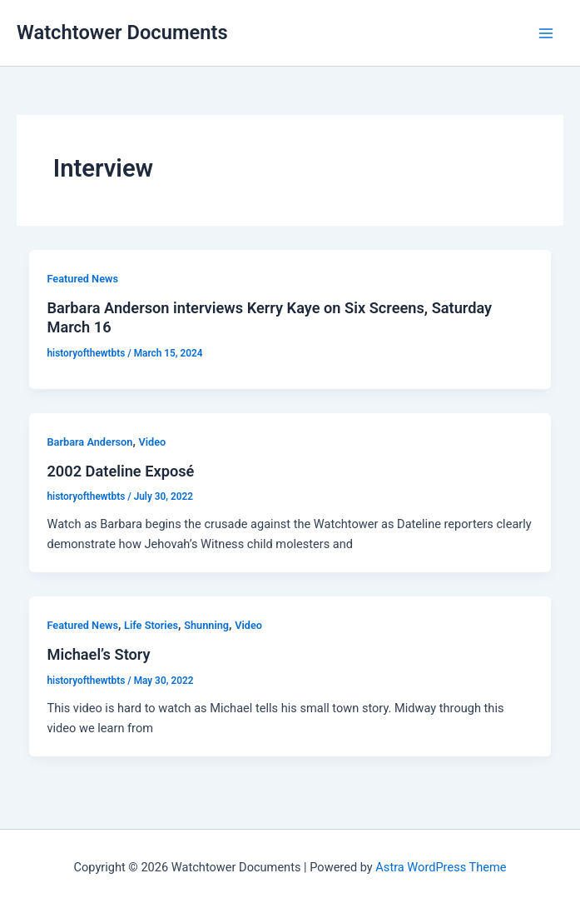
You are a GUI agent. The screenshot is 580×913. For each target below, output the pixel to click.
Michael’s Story (98, 654)
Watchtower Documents (122, 32)
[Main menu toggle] (545, 33)
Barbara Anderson (89, 442)
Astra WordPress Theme (440, 867)
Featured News (82, 278)
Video (152, 442)
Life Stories (151, 625)
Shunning (206, 625)
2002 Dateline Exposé (120, 471)
